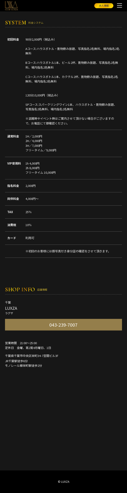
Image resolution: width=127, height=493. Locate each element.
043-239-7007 (63, 324)
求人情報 (104, 5)
